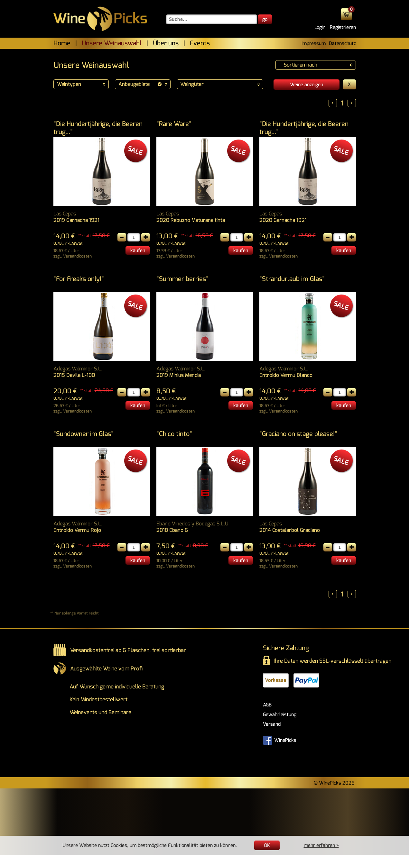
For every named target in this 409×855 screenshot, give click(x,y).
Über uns (166, 43)
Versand (272, 724)
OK (267, 845)
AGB (267, 705)
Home (61, 43)
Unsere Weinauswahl (112, 43)
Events (200, 43)
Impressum (314, 43)
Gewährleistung (279, 714)
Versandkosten (77, 256)
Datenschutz (342, 43)
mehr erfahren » (321, 845)
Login (319, 27)
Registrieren (343, 27)
